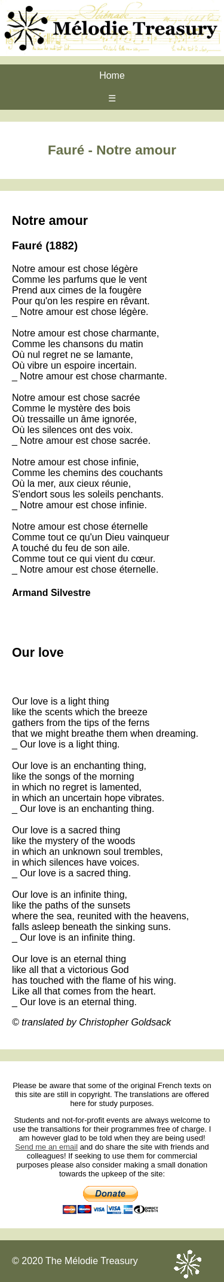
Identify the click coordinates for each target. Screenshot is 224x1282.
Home (112, 75)
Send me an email (46, 1146)
